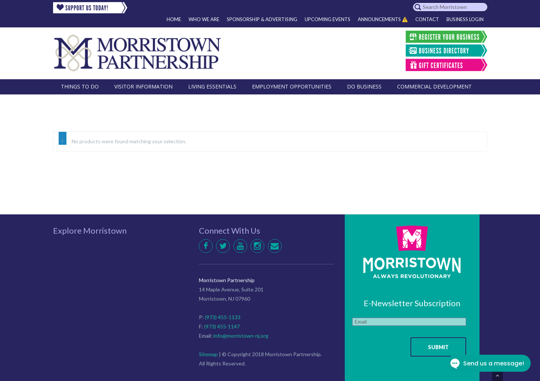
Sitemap (208, 354)
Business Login (465, 19)
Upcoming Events (327, 19)
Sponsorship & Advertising (262, 19)
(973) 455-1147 (222, 326)
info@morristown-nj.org (240, 335)
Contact (427, 19)
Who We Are (204, 19)
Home (174, 19)
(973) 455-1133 (222, 317)
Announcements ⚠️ (383, 19)
